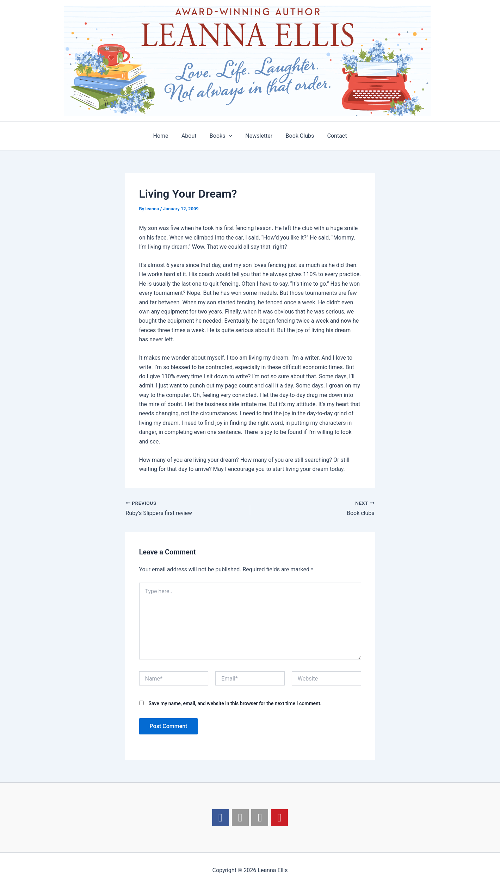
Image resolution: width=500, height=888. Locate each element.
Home (165, 135)
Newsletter (258, 135)
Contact (332, 135)
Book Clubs (297, 135)
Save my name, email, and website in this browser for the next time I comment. (234, 703)
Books (221, 136)
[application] (229, 136)
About (191, 135)
